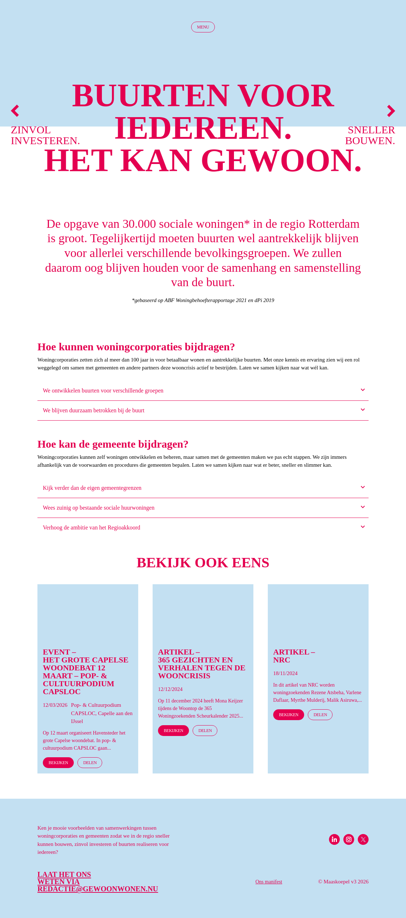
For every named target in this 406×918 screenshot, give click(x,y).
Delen (89, 762)
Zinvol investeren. (41, 125)
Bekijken (58, 762)
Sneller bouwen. (370, 125)
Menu (203, 27)
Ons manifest (269, 881)
